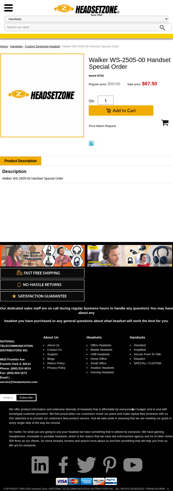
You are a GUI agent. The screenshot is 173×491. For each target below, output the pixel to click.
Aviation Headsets (102, 367)
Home (4, 46)
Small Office (98, 363)
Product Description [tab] (21, 161)
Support (52, 354)
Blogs (51, 358)
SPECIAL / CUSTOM (147, 363)
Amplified (140, 349)
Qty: (92, 101)
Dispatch (139, 358)
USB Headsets (100, 354)
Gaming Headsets (102, 372)
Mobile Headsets (101, 349)
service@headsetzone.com (19, 382)
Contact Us (54, 349)
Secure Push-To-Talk (147, 354)
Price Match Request (102, 126)
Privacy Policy (56, 367)
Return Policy (56, 363)
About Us (51, 337)
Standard (140, 345)
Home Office (99, 358)
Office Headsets (101, 345)
